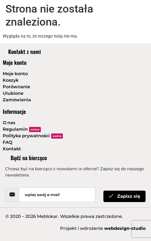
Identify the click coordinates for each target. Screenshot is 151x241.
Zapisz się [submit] (124, 196)
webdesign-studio (125, 228)
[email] (57, 195)
